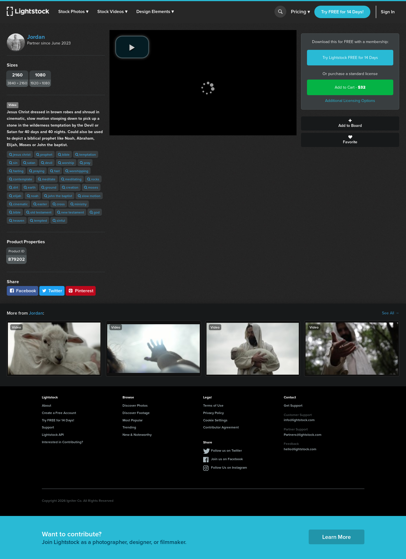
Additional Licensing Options (350, 101)
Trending (129, 427)
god (95, 212)
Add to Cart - (350, 87)
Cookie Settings (215, 420)
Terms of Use (213, 405)
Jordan (36, 37)
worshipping (76, 170)
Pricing (300, 12)
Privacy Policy (213, 412)
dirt (13, 187)
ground (48, 187)
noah (32, 195)
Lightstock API (53, 434)
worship (66, 162)
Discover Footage (136, 412)
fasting (16, 170)
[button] (73, 11)
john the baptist (58, 195)
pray (85, 162)
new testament (70, 212)
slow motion (89, 195)
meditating (71, 179)
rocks (93, 179)
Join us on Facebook (227, 458)
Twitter (52, 290)
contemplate (20, 179)
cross (59, 204)
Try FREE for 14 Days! (342, 11)
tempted (38, 220)
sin (13, 162)
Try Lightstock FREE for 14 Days (350, 58)
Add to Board (350, 123)
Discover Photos (135, 405)
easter (40, 204)
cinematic (18, 204)
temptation (85, 154)
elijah (15, 195)
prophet (44, 154)
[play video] (132, 47)
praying (36, 170)
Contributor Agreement (221, 427)
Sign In (388, 11)
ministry (78, 204)
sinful (59, 220)
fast (55, 170)
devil (46, 162)
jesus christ (20, 154)
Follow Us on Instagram (229, 467)
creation (70, 187)
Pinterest (80, 290)
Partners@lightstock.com (302, 434)
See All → (390, 313)
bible (64, 154)
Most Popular (133, 420)
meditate (46, 179)
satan (29, 162)
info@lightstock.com (299, 419)
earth (30, 187)
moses (91, 187)
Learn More (336, 537)
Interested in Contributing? (62, 441)
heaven (16, 220)
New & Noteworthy (137, 434)
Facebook (22, 290)
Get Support (293, 405)
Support (48, 427)
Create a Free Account (59, 412)
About (46, 405)
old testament (38, 212)
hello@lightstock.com (300, 449)
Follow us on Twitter (226, 450)
